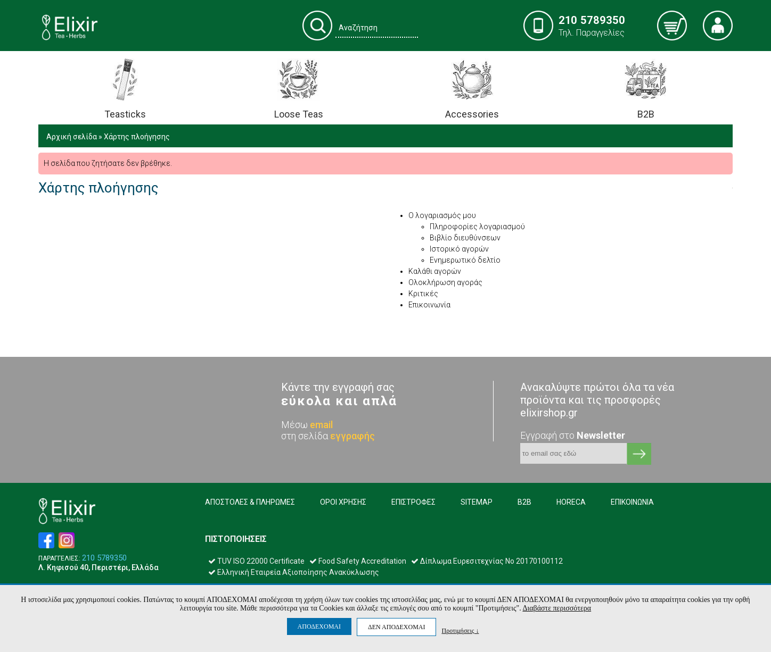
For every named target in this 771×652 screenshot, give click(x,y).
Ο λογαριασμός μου (442, 215)
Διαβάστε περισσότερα (556, 608)
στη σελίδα (328, 435)
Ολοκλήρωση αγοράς (445, 282)
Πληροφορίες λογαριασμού (477, 226)
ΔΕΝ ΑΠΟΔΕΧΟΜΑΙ (396, 627)
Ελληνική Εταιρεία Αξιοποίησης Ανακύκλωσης (293, 572)
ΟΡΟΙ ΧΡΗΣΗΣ (343, 502)
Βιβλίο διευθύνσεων (465, 237)
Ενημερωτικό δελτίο (465, 260)
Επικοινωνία (429, 304)
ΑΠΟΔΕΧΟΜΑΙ (319, 626)
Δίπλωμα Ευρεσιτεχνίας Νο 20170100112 (487, 561)
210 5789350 (104, 558)
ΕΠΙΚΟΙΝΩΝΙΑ (632, 502)
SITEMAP (477, 502)
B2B (524, 502)
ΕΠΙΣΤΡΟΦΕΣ (413, 502)
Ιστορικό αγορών (459, 249)
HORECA (571, 502)
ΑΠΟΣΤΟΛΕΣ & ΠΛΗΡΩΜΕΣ (250, 502)
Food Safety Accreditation (357, 561)
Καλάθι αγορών (434, 271)
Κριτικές (423, 293)
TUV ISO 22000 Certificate (256, 561)
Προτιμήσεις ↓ (460, 630)
